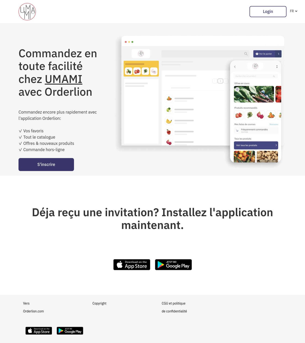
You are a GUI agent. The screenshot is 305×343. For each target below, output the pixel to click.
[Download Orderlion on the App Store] (38, 336)
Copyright (99, 303)
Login (268, 11)
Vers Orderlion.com (33, 307)
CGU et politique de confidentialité (174, 307)
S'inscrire (46, 164)
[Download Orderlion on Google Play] (70, 336)
